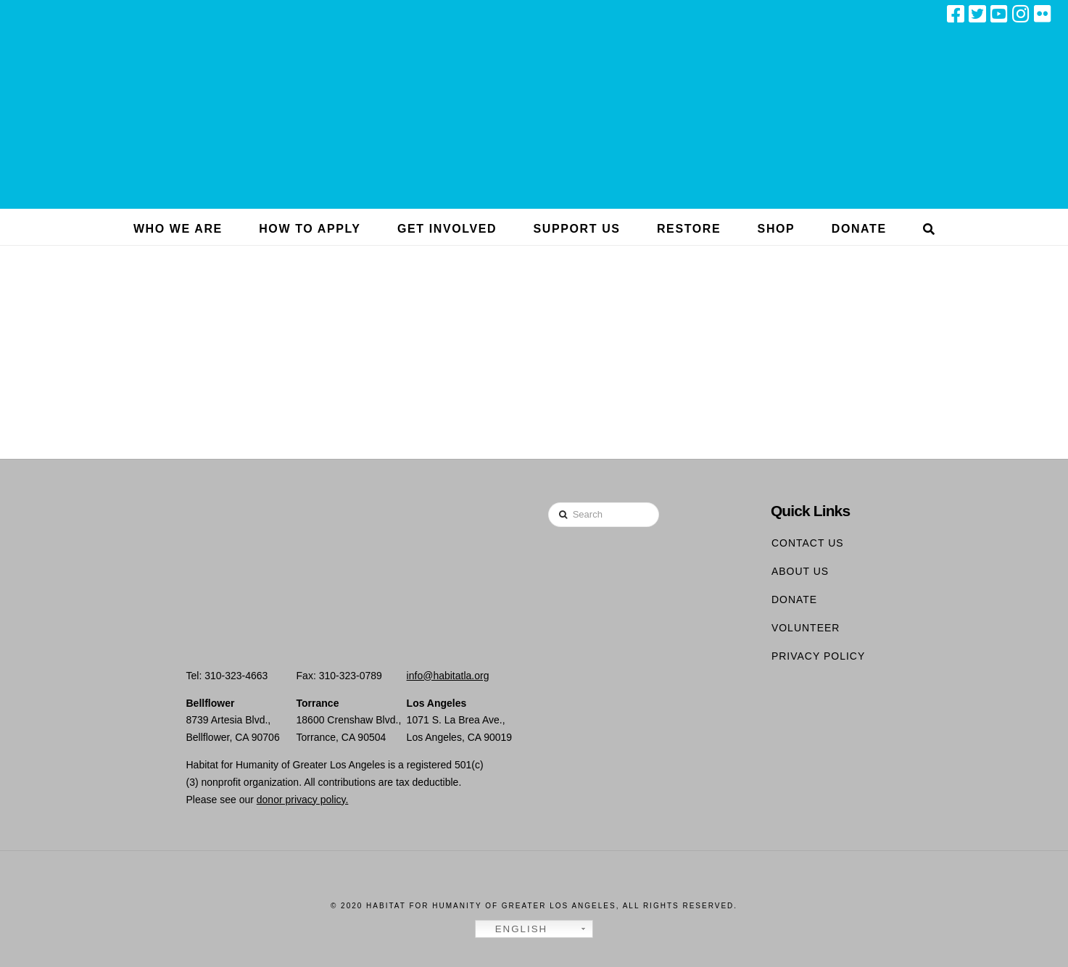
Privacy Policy (818, 656)
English (513, 929)
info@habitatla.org (448, 675)
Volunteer (805, 628)
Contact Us (807, 543)
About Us (800, 571)
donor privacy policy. (303, 799)
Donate (794, 599)
